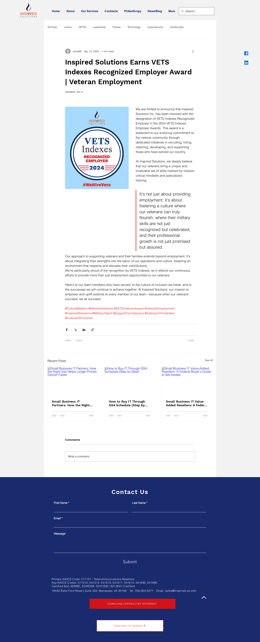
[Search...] (196, 11)
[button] (71, 11)
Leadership (99, 27)
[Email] (129, 524)
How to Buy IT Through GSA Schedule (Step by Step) (127, 403)
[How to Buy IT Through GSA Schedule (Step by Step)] (130, 381)
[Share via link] (92, 329)
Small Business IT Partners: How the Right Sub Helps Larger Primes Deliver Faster (71, 403)
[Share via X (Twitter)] (75, 329)
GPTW (82, 27)
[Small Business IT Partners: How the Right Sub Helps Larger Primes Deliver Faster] (73, 381)
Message (59, 533)
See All (209, 360)
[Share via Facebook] (66, 329)
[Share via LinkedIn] (84, 329)
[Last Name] (168, 509)
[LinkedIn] (246, 63)
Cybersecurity (155, 27)
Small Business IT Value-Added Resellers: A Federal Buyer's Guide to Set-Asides (186, 403)
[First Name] (90, 509)
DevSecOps (177, 27)
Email (58, 518)
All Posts (52, 27)
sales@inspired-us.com (180, 590)
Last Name (139, 503)
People (117, 27)
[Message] (130, 544)
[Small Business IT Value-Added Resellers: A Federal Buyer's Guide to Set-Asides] (187, 381)
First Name (61, 503)
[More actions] (193, 51)
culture (68, 27)
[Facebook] (246, 53)
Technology (134, 27)
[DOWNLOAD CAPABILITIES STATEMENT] (132, 604)
